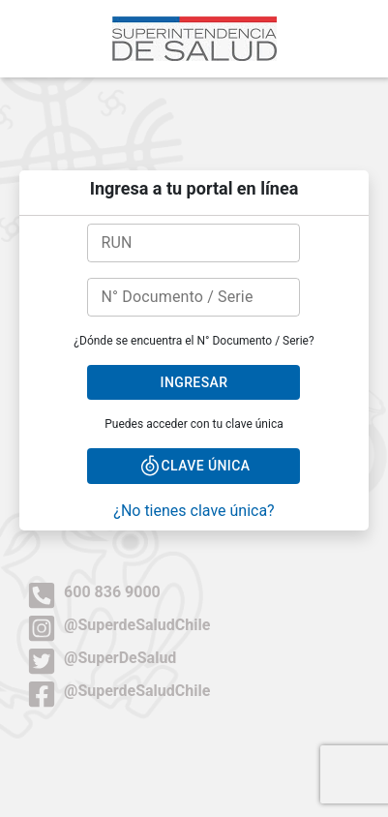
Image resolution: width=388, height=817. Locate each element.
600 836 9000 (94, 592)
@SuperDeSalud (101, 658)
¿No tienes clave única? (193, 510)
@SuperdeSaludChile (118, 625)
